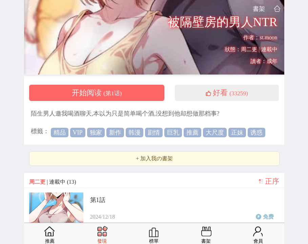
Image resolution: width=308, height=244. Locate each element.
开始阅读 (97, 93)
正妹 (237, 132)
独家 (96, 132)
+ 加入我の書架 (154, 159)
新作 (115, 132)
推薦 (192, 132)
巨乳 (173, 132)
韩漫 (134, 132)
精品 (60, 132)
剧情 (154, 132)
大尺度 (215, 132)
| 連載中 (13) (52, 182)
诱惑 (256, 132)
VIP (78, 132)
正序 (272, 181)
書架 (259, 8)
